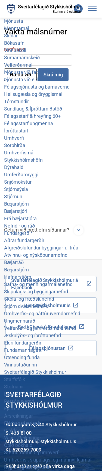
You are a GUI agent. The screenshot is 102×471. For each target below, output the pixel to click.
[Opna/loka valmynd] (92, 9)
